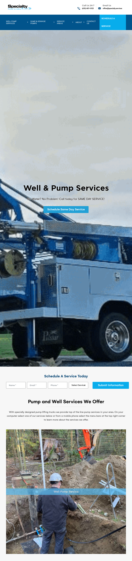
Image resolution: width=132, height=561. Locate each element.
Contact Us (91, 22)
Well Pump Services (11, 22)
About (79, 22)
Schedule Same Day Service (66, 209)
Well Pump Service (66, 491)
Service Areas (60, 22)
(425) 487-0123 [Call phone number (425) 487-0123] (88, 8)
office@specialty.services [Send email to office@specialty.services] (112, 8)
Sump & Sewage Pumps (38, 22)
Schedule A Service (108, 22)
